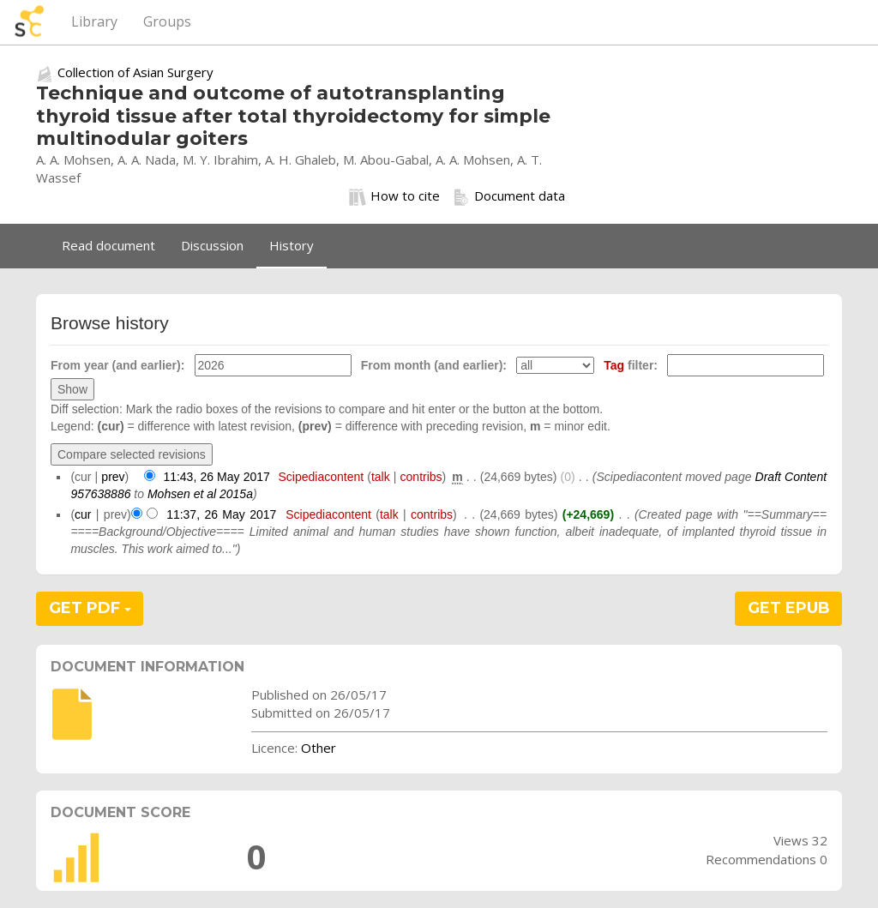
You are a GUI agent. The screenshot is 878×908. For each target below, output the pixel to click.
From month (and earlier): (434, 365)
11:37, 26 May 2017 (221, 514)
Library (94, 21)
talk (380, 477)
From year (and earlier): (117, 365)
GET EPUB (789, 607)
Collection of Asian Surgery (135, 72)
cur (83, 514)
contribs (421, 477)
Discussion (212, 245)
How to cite (394, 196)
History (291, 245)
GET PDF (90, 607)
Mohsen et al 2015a (200, 494)
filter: (631, 365)
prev (112, 477)
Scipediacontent (321, 477)
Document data (509, 196)
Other (318, 747)
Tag (614, 365)
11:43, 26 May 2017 (216, 477)
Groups (167, 21)
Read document (108, 245)
